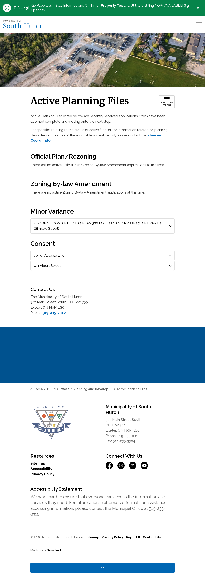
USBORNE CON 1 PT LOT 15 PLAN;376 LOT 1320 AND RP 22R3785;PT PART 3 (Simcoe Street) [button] (98, 226)
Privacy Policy (42, 474)
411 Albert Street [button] (47, 266)
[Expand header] (198, 24)
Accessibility (41, 469)
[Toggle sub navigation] (167, 101)
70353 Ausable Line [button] (49, 255)
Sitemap (37, 463)
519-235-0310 (54, 313)
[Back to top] (102, 568)
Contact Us (152, 537)
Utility (135, 6)
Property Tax (112, 6)
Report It (133, 537)
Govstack (54, 550)
